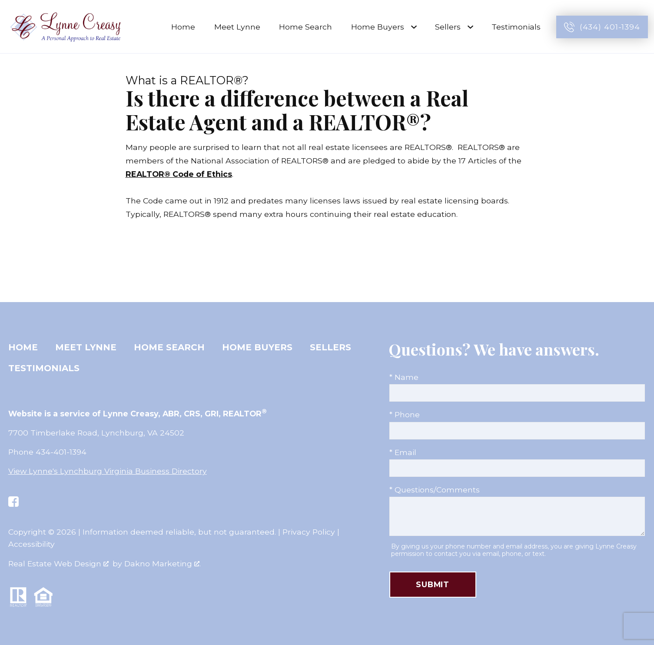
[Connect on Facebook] (13, 501)
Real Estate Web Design (58, 563)
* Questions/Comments (434, 489)
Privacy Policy (308, 531)
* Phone (404, 414)
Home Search (305, 26)
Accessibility (31, 544)
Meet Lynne (237, 26)
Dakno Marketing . (162, 563)
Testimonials (516, 26)
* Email (402, 452)
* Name (403, 377)
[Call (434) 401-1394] (602, 27)
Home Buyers (257, 347)
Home (183, 26)
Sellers (330, 347)
